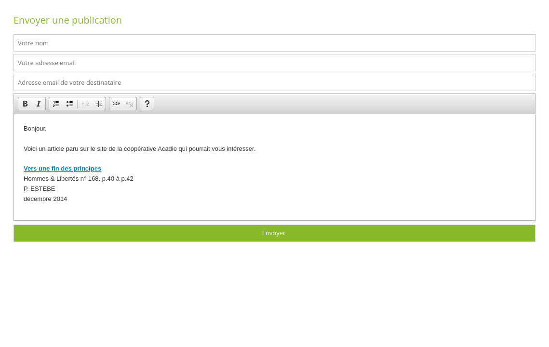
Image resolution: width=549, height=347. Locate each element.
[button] (25, 103)
